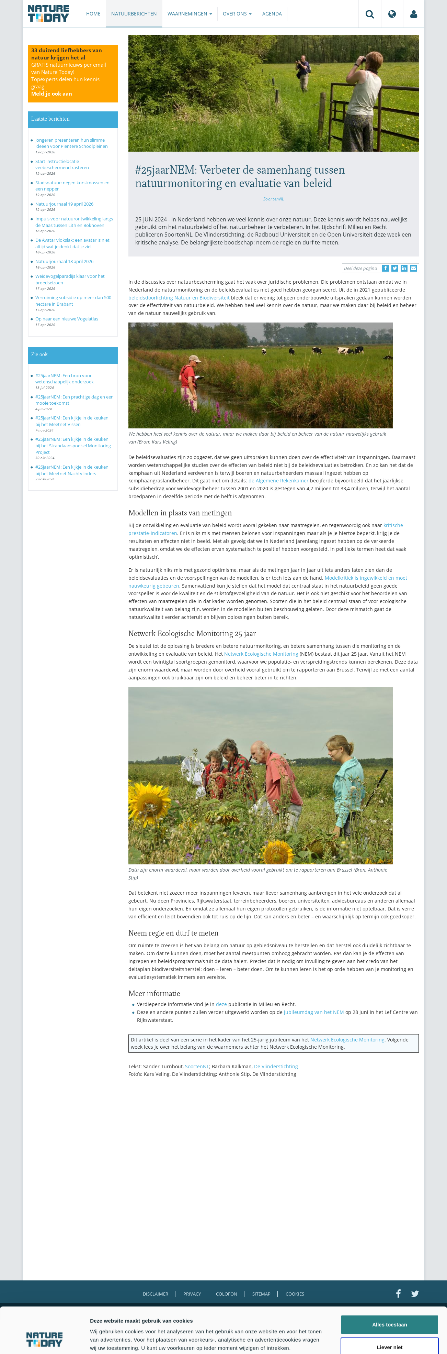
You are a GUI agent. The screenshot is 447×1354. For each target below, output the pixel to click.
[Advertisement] (274, 1143)
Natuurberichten (134, 13)
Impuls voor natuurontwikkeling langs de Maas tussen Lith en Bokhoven (74, 222)
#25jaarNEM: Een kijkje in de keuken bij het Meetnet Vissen (71, 421)
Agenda (272, 13)
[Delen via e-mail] (413, 268)
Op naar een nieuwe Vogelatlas (66, 319)
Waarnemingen (190, 13)
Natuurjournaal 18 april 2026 (64, 261)
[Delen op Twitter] (394, 268)
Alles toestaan (389, 1286)
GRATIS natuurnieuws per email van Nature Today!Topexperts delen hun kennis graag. (68, 79)
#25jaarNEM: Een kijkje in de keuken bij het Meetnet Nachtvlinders (71, 470)
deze (221, 1004)
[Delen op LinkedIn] (404, 268)
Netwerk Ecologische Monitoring (261, 654)
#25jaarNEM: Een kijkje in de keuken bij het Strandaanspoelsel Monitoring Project (73, 445)
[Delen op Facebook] (385, 268)
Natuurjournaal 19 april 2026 (64, 204)
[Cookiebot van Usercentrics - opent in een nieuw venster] (44, 1340)
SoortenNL (273, 198)
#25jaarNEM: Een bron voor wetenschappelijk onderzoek (64, 378)
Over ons (237, 13)
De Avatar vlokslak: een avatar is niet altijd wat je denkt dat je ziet (72, 243)
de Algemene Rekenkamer (279, 480)
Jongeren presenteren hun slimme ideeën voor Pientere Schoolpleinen (71, 143)
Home (93, 13)
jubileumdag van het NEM (314, 1012)
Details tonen (371, 1340)
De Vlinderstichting (276, 1066)
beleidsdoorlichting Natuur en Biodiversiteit (179, 297)
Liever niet (389, 1309)
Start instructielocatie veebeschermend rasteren (62, 164)
